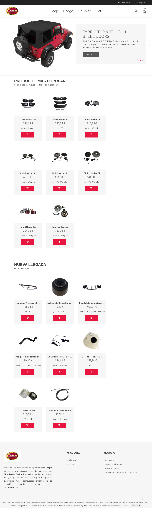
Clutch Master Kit (92, 120)
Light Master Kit (28, 227)
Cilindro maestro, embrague (60, 357)
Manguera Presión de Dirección (30, 303)
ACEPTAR (136, 506)
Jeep (54, 11)
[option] (76, 43)
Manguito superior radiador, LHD (31, 357)
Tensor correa (28, 410)
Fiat (98, 11)
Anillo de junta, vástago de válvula (63, 303)
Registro (141, 2)
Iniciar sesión (124, 2)
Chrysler (84, 11)
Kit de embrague (60, 227)
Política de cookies (122, 506)
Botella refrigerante (92, 357)
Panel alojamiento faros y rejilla (94, 303)
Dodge (68, 11)
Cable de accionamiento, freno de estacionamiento (72, 410)
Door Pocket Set (28, 120)
